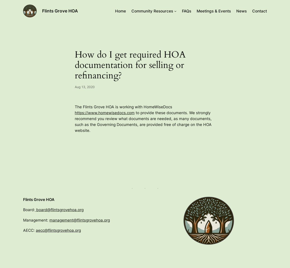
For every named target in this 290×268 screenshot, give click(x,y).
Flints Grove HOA (60, 11)
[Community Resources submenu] (175, 11)
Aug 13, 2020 (85, 87)
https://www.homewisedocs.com (105, 113)
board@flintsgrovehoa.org (59, 210)
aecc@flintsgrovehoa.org (58, 230)
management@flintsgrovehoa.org (79, 220)
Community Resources (152, 11)
